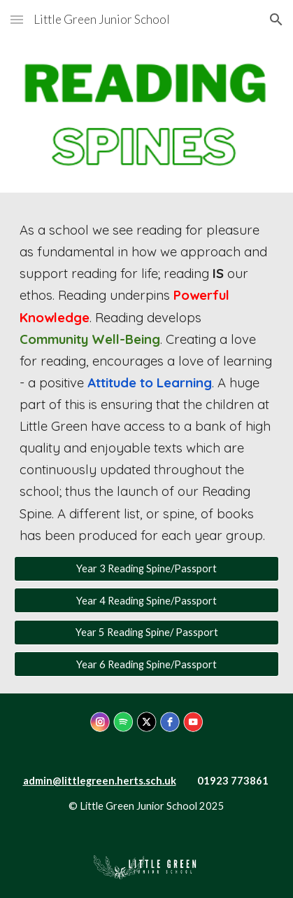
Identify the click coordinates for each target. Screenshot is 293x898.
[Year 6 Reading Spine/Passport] (146, 664)
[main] (146, 382)
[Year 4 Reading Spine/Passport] (146, 600)
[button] (17, 19)
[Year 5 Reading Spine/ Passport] (146, 632)
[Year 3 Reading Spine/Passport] (146, 569)
